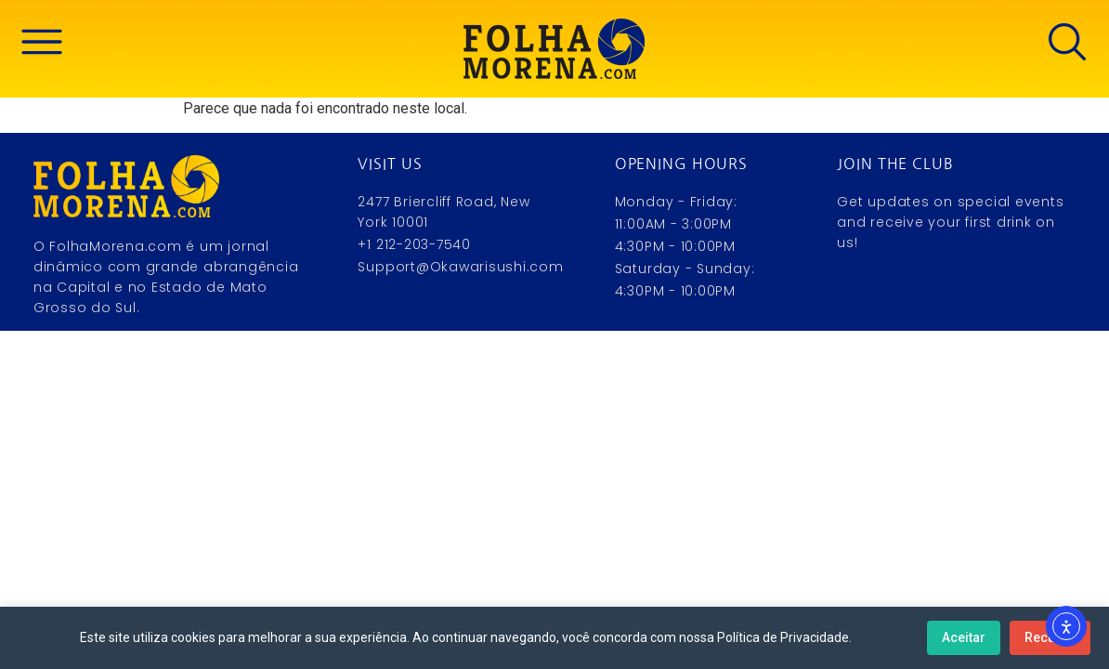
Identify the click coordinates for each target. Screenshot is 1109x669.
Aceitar (963, 637)
